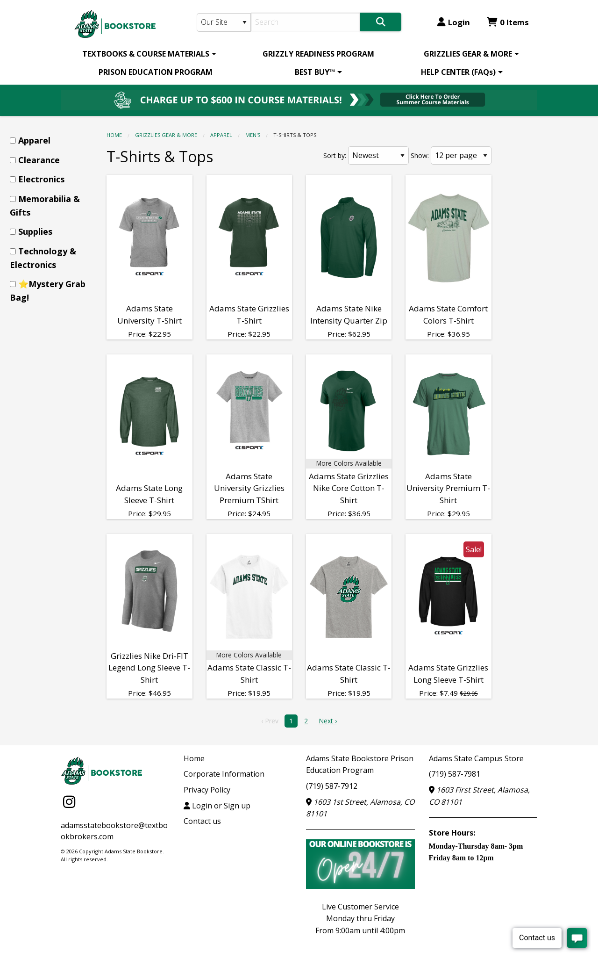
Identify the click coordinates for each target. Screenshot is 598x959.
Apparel (221, 134)
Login (453, 22)
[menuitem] (148, 54)
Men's (252, 134)
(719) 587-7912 (331, 786)
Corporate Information (224, 774)
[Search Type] (224, 22)
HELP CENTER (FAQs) (458, 72)
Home (114, 134)
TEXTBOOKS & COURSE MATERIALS (145, 54)
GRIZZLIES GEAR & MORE (468, 54)
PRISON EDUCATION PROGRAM (156, 72)
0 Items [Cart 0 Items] (508, 22)
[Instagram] (69, 802)
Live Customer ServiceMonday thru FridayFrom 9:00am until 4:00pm (360, 918)
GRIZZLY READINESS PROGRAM (318, 54)
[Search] (306, 22)
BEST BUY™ (315, 72)
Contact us (202, 821)
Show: (420, 155)
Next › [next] (328, 720)
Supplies (35, 231)
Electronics (41, 179)
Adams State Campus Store (476, 758)
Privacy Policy (207, 790)
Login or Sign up (217, 805)
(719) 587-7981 (454, 774)
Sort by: (334, 155)
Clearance (39, 160)
